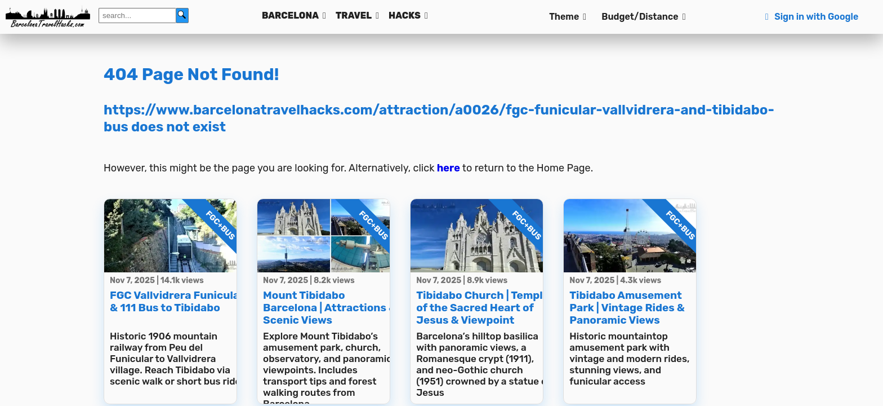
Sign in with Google (810, 16)
